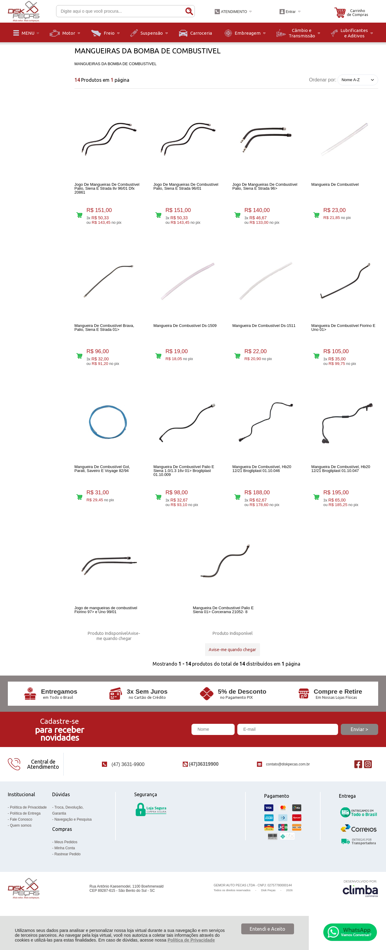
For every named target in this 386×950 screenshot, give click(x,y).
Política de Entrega (25, 834)
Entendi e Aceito (267, 929)
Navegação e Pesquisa (72, 840)
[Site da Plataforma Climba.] (360, 909)
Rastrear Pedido (67, 875)
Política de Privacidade (191, 940)
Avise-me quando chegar (118, 651)
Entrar (291, 12)
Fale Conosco (21, 840)
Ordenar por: (323, 79)
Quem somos (20, 846)
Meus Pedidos (65, 863)
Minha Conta (64, 869)
